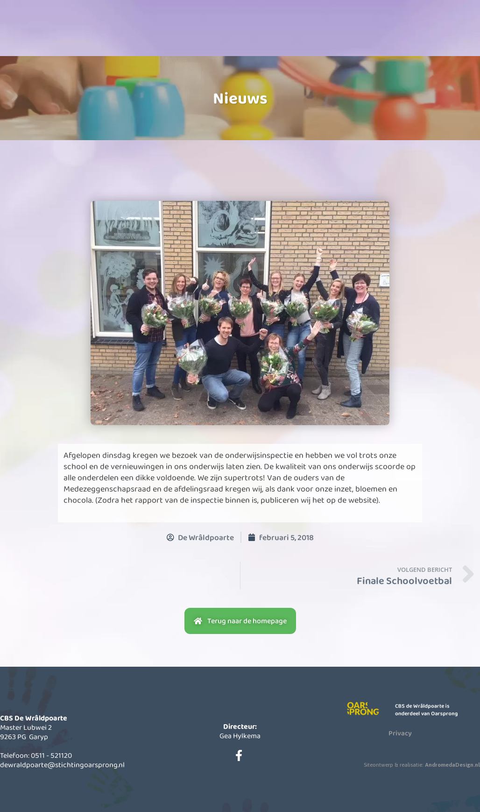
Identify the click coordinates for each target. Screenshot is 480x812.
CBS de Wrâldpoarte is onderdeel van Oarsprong (430, 709)
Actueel (305, 36)
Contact (374, 36)
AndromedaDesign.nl (452, 765)
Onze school (167, 36)
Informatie (236, 36)
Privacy (400, 733)
